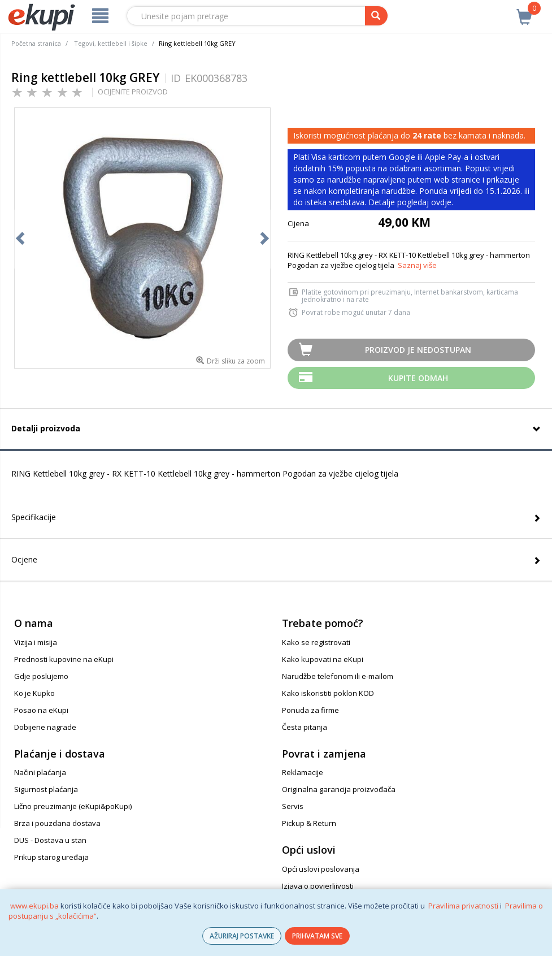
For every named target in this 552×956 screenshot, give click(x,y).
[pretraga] (376, 15)
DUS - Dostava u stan (50, 840)
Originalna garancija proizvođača (338, 789)
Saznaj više (417, 265)
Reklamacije (302, 772)
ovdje (441, 202)
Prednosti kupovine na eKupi (64, 659)
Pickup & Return (309, 823)
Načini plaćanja (40, 772)
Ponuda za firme (310, 710)
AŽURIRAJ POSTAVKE (242, 936)
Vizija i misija (35, 642)
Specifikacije (33, 517)
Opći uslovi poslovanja (320, 869)
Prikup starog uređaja (51, 857)
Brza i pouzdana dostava (57, 823)
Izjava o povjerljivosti (318, 886)
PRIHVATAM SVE (317, 936)
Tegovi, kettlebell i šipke (110, 43)
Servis (292, 806)
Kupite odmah (418, 378)
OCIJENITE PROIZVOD (133, 91)
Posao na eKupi (41, 710)
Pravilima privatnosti (463, 906)
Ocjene (24, 559)
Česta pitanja (304, 727)
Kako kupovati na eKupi (322, 659)
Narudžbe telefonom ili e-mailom (337, 676)
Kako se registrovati (316, 642)
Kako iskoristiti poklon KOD (328, 693)
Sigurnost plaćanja (46, 789)
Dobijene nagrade (45, 727)
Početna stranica (36, 43)
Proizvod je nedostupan (418, 349)
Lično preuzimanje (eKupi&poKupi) (73, 806)
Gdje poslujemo (41, 676)
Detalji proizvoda (45, 428)
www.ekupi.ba (34, 906)
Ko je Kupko (34, 693)
